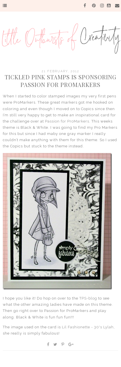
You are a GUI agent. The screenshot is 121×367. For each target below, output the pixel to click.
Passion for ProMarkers (67, 121)
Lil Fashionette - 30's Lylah (88, 327)
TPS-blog (88, 298)
